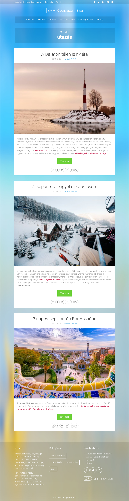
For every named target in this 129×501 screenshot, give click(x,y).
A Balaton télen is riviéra (64, 54)
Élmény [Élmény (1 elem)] (53, 468)
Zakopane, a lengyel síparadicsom (64, 186)
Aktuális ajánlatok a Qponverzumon (99, 453)
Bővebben (64, 160)
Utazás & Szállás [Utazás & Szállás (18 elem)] (72, 462)
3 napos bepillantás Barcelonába (65, 318)
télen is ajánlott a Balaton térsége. (91, 153)
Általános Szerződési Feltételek (98, 456)
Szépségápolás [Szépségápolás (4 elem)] (56, 462)
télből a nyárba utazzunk (50, 279)
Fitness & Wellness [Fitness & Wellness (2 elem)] (58, 455)
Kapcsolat (90, 459)
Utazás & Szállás (70, 59)
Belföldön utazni (43, 150)
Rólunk (89, 462)
